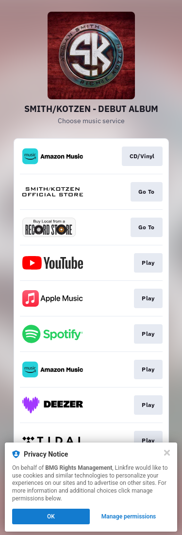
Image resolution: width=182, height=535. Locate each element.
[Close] (167, 453)
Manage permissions (128, 516)
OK (51, 516)
